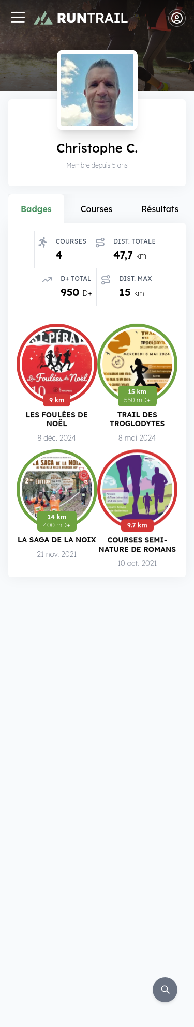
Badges (36, 209)
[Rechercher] (165, 989)
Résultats (159, 209)
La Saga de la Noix (57, 540)
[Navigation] (17, 18)
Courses (97, 209)
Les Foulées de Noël (57, 420)
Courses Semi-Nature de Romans (137, 546)
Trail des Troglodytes (137, 420)
